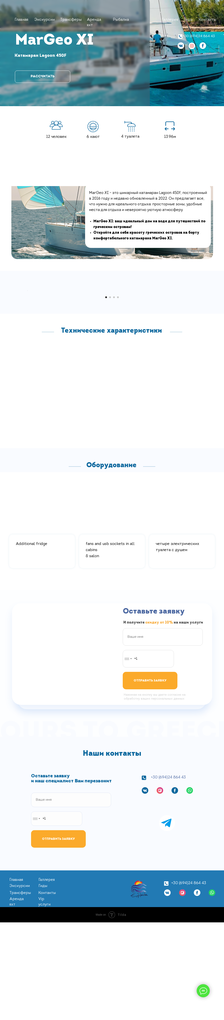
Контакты (207, 20)
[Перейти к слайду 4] (118, 395)
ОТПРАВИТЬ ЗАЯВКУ (150, 778)
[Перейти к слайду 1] (106, 395)
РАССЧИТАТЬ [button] (42, 76)
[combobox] (128, 756)
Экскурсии (44, 20)
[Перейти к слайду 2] (110, 395)
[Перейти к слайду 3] (114, 395)
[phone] (148, 756)
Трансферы (71, 20)
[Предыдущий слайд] (26, 339)
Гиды (188, 20)
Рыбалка (121, 20)
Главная (21, 20)
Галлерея (170, 20)
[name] (163, 734)
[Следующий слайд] (197, 339)
